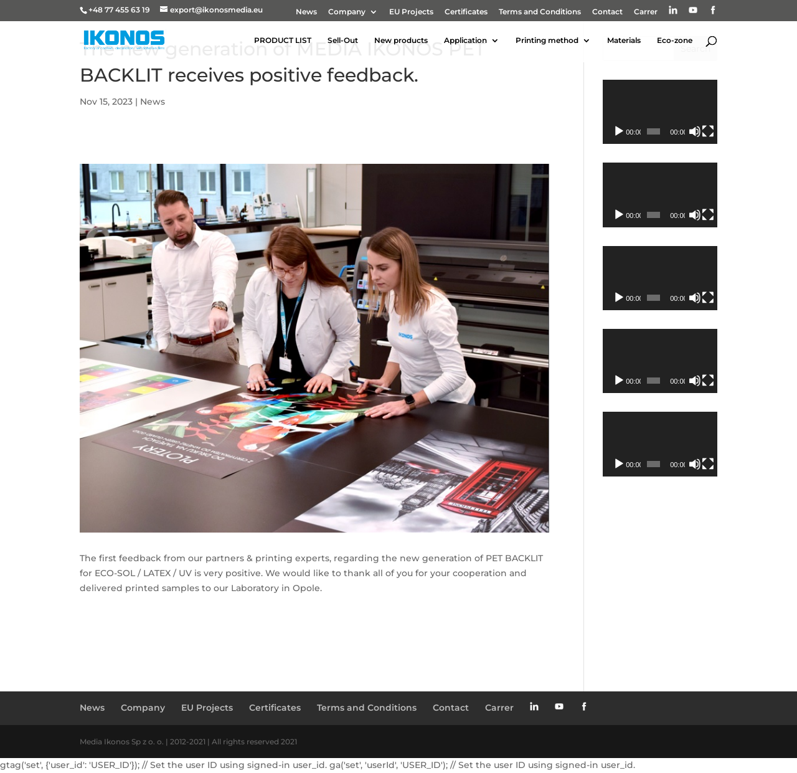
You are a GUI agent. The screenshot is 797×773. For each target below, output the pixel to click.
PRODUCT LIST (282, 40)
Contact (607, 12)
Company (346, 12)
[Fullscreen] (708, 131)
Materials (624, 40)
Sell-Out (343, 40)
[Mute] (695, 131)
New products (401, 40)
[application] (660, 112)
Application (465, 40)
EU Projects (411, 12)
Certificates (466, 12)
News (306, 12)
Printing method (547, 40)
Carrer (646, 12)
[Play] (619, 131)
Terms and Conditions (540, 12)
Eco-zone (674, 40)
